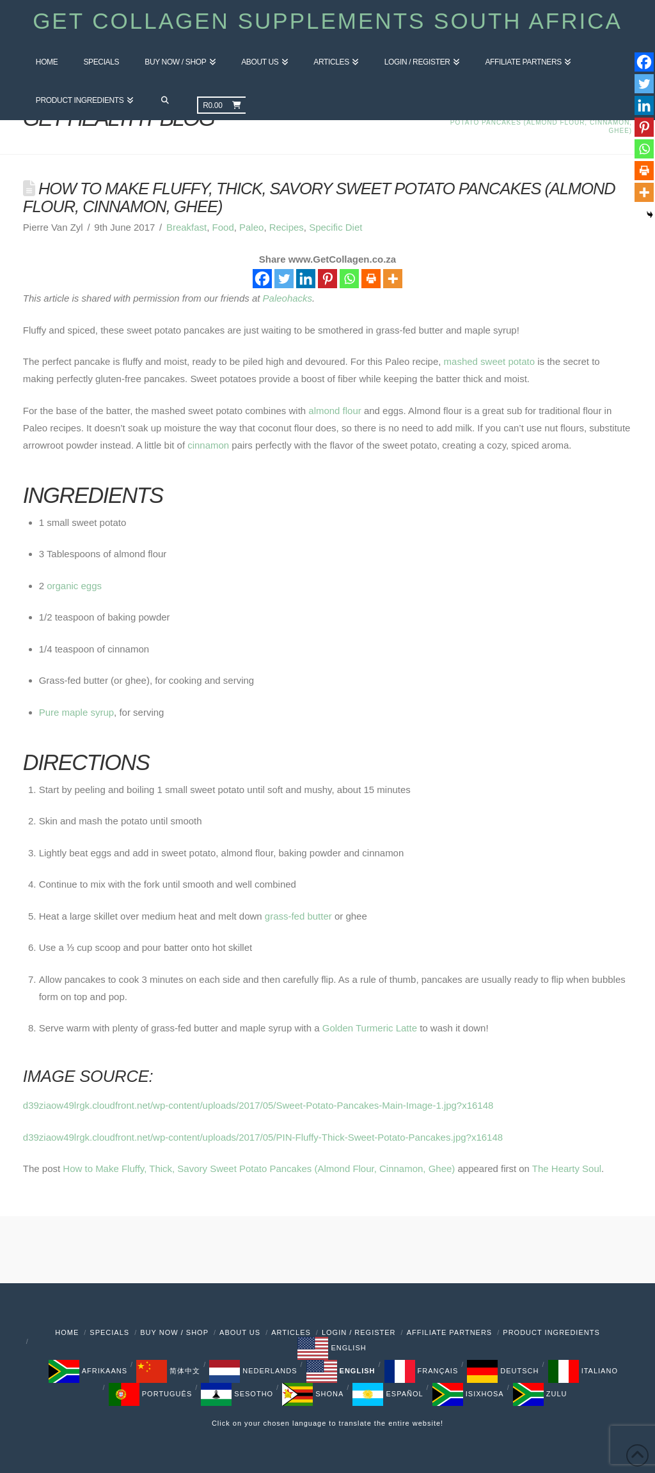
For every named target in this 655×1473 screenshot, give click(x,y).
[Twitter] (284, 278)
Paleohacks (287, 298)
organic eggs (74, 585)
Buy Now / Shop (174, 1332)
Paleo (251, 227)
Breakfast (186, 227)
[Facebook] (262, 278)
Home (67, 1332)
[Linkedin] (305, 278)
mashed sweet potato (489, 361)
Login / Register (359, 1332)
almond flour (334, 410)
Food (223, 227)
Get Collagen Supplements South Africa (327, 21)
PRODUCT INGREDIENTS (551, 1332)
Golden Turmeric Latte (369, 1027)
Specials (109, 1332)
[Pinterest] (327, 278)
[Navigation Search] (165, 101)
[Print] (371, 278)
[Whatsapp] (349, 278)
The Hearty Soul (566, 1168)
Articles (291, 1332)
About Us (239, 1332)
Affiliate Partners (450, 1332)
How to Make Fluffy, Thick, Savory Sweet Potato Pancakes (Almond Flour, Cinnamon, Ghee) (259, 1168)
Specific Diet (335, 227)
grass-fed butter (298, 916)
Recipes (286, 227)
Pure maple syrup (76, 712)
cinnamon (208, 445)
